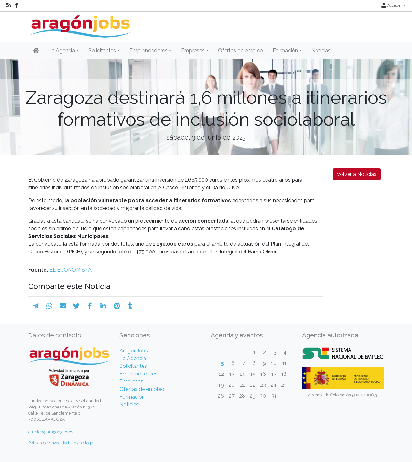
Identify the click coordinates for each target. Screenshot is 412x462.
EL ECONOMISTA (70, 270)
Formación (132, 397)
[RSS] (8, 5)
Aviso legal (84, 443)
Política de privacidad (48, 443)
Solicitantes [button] (102, 50)
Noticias (321, 50)
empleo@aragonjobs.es (50, 431)
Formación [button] (285, 50)
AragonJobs (133, 351)
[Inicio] (79, 24)
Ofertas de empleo (240, 50)
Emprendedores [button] (148, 50)
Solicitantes (133, 366)
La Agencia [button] (61, 50)
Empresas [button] (193, 50)
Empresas (131, 381)
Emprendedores (138, 374)
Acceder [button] (392, 5)
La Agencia (132, 358)
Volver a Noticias (356, 174)
